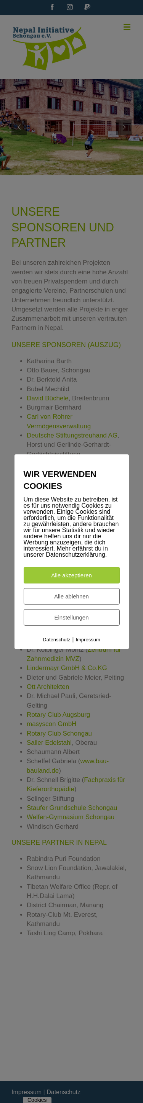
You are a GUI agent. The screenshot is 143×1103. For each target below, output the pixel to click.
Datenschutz (56, 639)
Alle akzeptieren (71, 575)
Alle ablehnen (71, 596)
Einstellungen (71, 617)
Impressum (88, 639)
